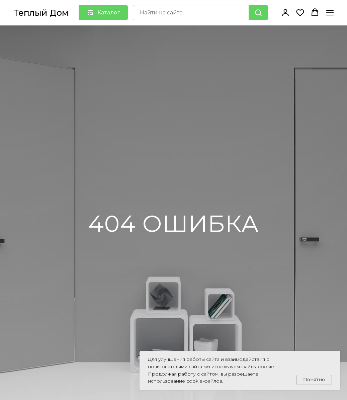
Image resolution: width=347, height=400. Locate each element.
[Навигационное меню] (330, 12)
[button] (285, 12)
